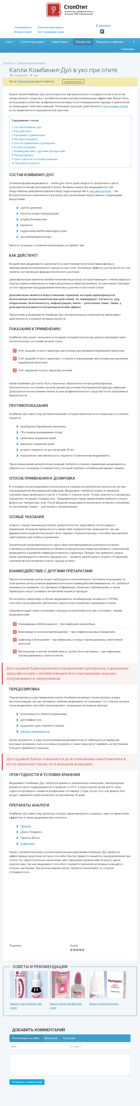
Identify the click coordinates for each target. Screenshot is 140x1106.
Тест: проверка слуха (50, 32)
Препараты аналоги (26, 163)
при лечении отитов (115, 106)
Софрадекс (27, 843)
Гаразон (25, 826)
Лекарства (83, 42)
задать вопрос (73, 81)
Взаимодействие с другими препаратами (38, 151)
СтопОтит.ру (9, 63)
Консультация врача (50, 27)
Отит (9, 42)
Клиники (127, 49)
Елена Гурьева (26, 81)
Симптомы (60, 42)
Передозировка (22, 155)
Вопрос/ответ (23, 32)
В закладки (102, 25)
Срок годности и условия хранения (35, 159)
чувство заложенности (34, 731)
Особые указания (23, 147)
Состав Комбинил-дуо (27, 127)
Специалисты (23, 27)
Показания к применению (28, 135)
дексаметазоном (100, 191)
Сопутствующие (33, 42)
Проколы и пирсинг (109, 42)
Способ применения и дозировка (33, 143)
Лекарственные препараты (32, 63)
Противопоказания (24, 139)
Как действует (22, 131)
